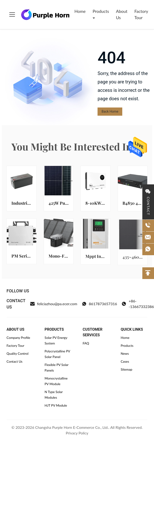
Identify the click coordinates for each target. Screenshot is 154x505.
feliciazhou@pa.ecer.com (53, 303)
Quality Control (17, 353)
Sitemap (126, 369)
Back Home (110, 111)
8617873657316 (99, 303)
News (125, 353)
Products (101, 11)
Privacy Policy (77, 433)
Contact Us (14, 361)
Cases (125, 361)
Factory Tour (141, 14)
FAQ (86, 343)
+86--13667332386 (138, 304)
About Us (121, 14)
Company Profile (18, 338)
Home (80, 11)
